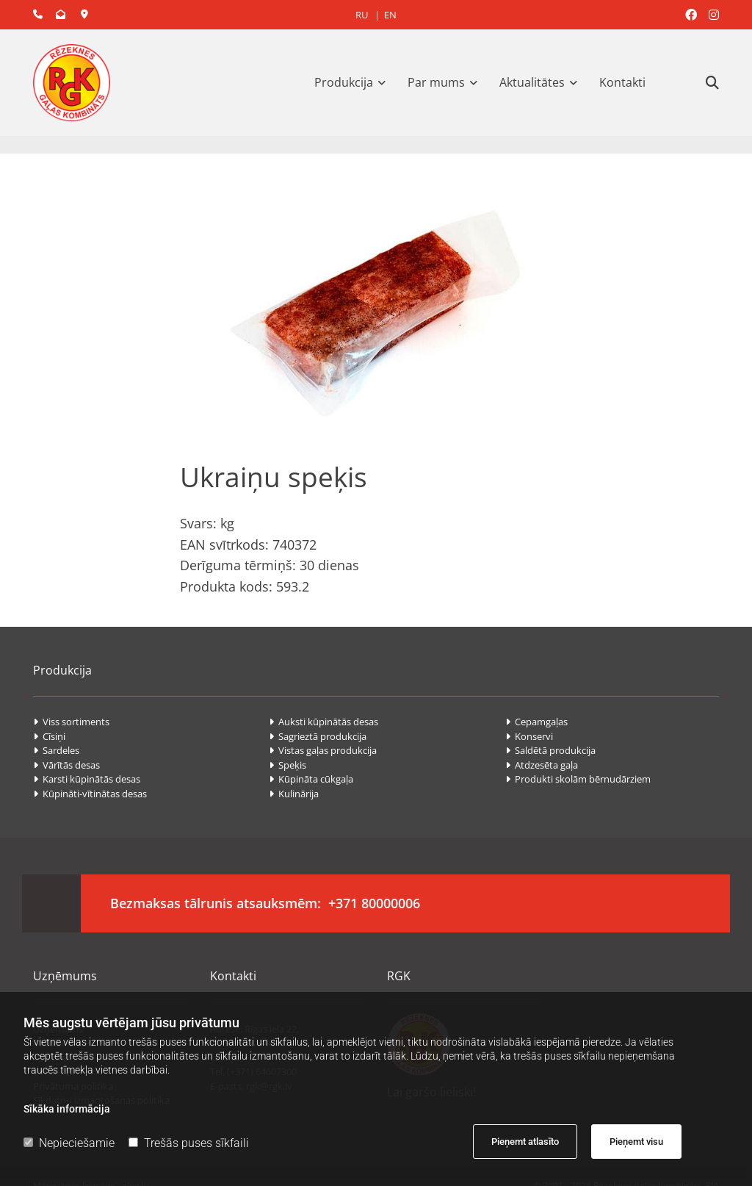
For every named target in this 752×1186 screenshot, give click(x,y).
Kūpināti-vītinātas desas (90, 793)
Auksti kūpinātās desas (324, 721)
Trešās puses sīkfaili (189, 1143)
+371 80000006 (374, 903)
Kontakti (622, 82)
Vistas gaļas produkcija (324, 750)
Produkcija (343, 82)
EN (390, 14)
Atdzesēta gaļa (542, 765)
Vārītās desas (66, 765)
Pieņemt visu (636, 1141)
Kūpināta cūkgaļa (312, 779)
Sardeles (56, 750)
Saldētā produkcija (550, 750)
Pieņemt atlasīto (525, 1141)
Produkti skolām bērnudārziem (579, 779)
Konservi (530, 736)
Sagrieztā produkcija (317, 736)
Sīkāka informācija (67, 1109)
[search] (712, 82)
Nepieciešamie (69, 1143)
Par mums (436, 82)
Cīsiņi (49, 736)
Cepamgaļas (536, 721)
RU (361, 14)
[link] (353, 82)
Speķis (288, 765)
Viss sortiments (71, 721)
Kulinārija (294, 793)
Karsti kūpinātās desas (86, 779)
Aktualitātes (532, 82)
